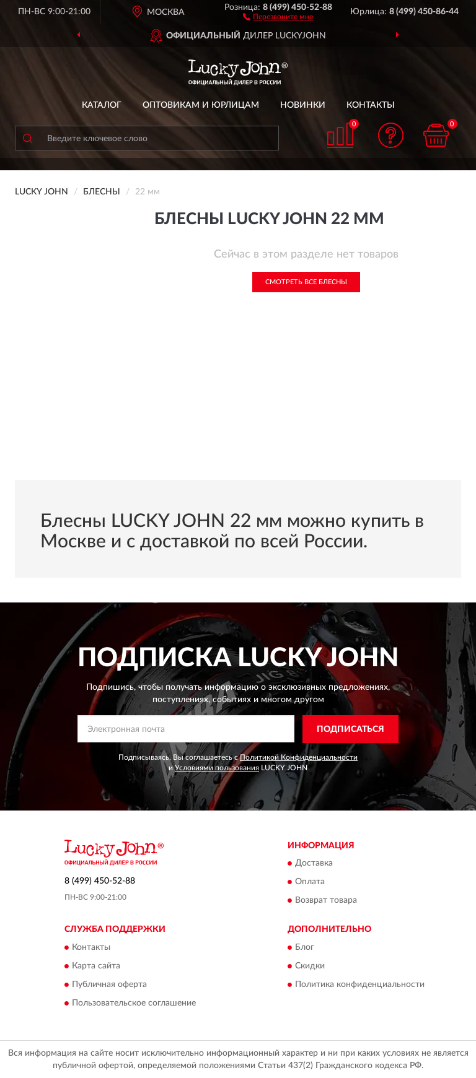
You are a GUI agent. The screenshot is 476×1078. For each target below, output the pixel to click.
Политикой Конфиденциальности (299, 757)
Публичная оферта (109, 984)
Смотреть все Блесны (306, 282)
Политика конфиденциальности (360, 984)
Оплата (310, 882)
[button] (278, 16)
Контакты (370, 105)
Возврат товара (326, 901)
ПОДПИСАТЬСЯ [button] (350, 729)
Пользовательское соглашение (134, 1003)
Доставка (314, 863)
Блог (304, 947)
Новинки (302, 105)
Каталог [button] (101, 105)
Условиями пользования (217, 768)
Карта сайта (96, 966)
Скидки (310, 966)
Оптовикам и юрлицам (201, 105)
